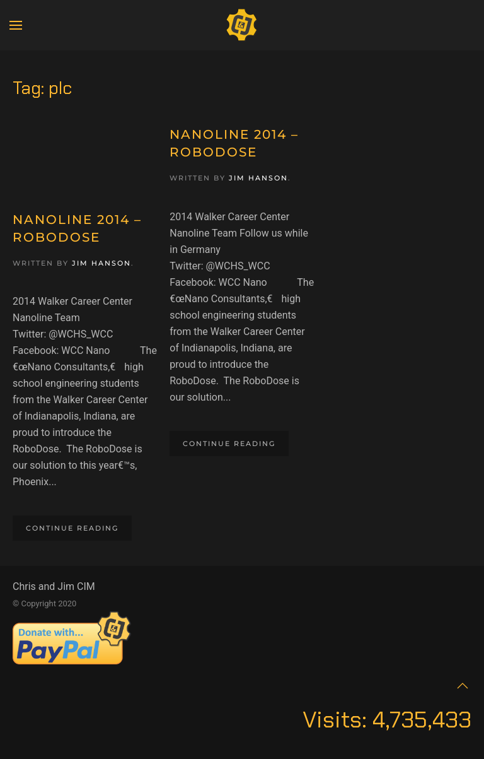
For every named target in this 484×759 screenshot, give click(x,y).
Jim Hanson (101, 263)
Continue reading (72, 528)
